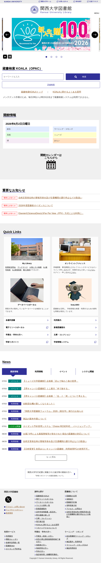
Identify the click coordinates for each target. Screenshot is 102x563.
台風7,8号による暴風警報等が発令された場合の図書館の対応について (56, 434)
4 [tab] (61, 56)
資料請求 (79, 1)
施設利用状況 (71, 548)
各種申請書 (10, 320)
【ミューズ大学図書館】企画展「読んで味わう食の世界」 (50, 381)
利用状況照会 (10, 267)
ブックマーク (22, 267)
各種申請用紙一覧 (13, 543)
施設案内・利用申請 (74, 542)
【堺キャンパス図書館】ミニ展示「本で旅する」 (46, 388)
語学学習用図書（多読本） (46, 512)
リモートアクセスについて (46, 528)
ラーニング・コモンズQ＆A (77, 545)
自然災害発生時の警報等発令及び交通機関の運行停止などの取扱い (50, 198)
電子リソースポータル (15, 327)
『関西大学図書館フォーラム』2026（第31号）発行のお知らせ (53, 411)
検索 (84, 77)
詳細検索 (51, 85)
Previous (7, 34)
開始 (5, 57)
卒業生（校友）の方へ (44, 536)
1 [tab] (46, 56)
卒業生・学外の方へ (14, 335)
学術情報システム (61, 342)
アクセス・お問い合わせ (15, 507)
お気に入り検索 (35, 267)
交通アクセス (93, 1)
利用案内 (57, 320)
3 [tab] (56, 56)
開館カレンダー (12, 539)
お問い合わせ (63, 1)
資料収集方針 (71, 505)
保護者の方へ (41, 545)
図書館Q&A (10, 546)
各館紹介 (69, 499)
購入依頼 (26, 270)
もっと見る (51, 457)
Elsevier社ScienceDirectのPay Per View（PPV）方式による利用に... (50, 213)
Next (95, 34)
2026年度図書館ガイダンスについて (35, 205)
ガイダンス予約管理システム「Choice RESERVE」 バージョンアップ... (57, 426)
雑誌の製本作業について (34, 419)
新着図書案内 (59, 327)
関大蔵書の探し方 (43, 515)
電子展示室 (40, 522)
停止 (10, 57)
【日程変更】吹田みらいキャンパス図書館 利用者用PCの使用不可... (56, 449)
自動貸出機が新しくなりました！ (39, 404)
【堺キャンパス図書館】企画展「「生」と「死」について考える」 (55, 396)
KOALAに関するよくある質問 (47, 525)
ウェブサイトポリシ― (14, 510)
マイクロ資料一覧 (43, 505)
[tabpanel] (51, 34)
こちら (92, 270)
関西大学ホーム (46, 1)
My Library (27, 263)
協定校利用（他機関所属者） (47, 554)
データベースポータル (27, 305)
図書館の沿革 (71, 496)
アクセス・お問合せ (74, 509)
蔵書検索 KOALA (42, 496)
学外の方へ (40, 551)
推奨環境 (9, 513)
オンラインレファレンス (75, 263)
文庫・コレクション (62, 335)
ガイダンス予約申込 (13, 549)
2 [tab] (51, 56)
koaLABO (75, 305)
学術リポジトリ (12, 342)
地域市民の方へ (42, 548)
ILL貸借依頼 (17, 270)
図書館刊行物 (71, 502)
